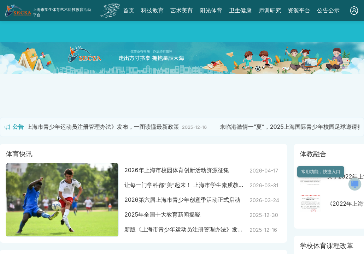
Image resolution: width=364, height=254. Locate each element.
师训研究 (269, 10)
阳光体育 (211, 10)
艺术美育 (181, 10)
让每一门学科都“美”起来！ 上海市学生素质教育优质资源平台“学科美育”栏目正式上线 (184, 185)
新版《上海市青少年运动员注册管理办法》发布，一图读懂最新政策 (97, 126)
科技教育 (152, 10)
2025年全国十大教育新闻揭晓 (162, 214)
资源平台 (299, 10)
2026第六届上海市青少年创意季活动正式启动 (182, 199)
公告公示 (328, 10)
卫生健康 (240, 10)
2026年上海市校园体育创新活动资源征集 (176, 170)
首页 (128, 10)
